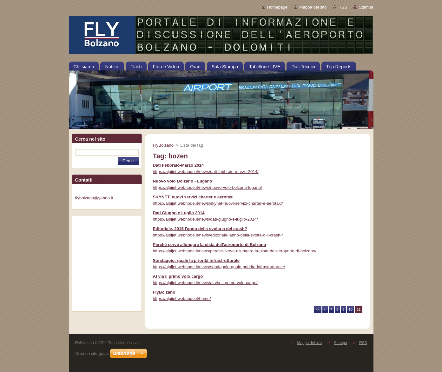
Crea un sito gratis (92, 353)
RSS (343, 7)
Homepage (277, 7)
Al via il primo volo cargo (178, 276)
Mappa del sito (313, 7)
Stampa (366, 7)
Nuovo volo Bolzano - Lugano (182, 181)
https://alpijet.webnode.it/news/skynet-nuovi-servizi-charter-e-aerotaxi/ (218, 203)
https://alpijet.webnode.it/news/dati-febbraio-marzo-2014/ (206, 171)
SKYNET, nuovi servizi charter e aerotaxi (193, 197)
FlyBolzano (163, 145)
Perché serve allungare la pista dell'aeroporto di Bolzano (209, 244)
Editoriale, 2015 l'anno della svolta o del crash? (200, 228)
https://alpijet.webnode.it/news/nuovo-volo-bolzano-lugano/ (207, 187)
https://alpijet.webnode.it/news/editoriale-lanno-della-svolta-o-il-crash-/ (218, 235)
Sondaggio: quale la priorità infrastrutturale (196, 260)
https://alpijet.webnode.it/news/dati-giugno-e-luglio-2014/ (205, 219)
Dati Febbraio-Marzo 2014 (178, 165)
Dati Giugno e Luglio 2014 (179, 212)
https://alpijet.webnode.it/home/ (182, 298)
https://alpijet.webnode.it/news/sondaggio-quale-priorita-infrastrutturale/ (219, 266)
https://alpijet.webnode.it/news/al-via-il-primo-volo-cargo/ (205, 282)
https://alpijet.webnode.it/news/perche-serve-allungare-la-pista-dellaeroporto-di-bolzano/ (234, 251)
